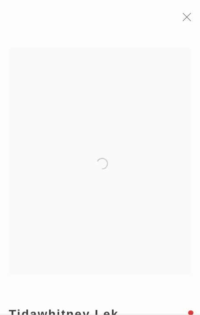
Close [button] (185, 19)
